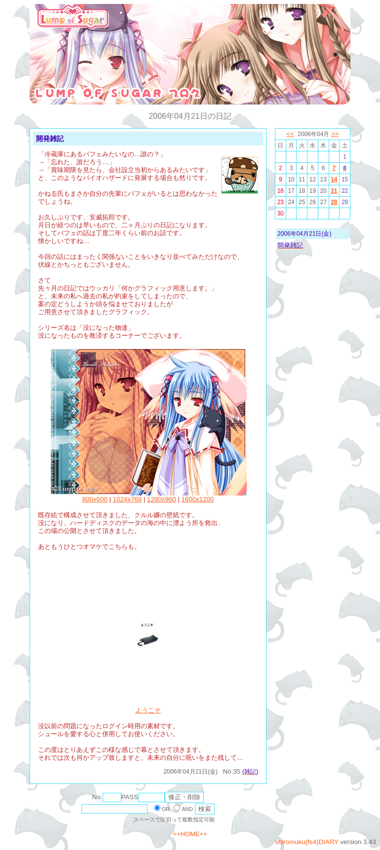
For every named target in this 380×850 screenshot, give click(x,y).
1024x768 (127, 499)
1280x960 (161, 499)
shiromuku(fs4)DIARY (306, 842)
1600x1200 (197, 499)
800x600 (95, 499)
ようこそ (148, 710)
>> (335, 134)
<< (290, 134)
